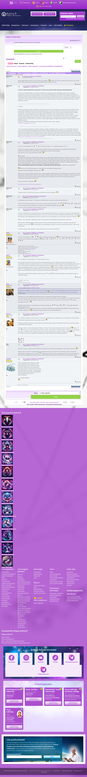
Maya (37, 2)
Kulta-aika (45, 6)
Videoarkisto (71, 583)
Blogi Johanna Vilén (24, 583)
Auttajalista (5, 602)
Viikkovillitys (5, 572)
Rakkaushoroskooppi (8, 587)
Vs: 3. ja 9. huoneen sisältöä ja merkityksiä (34, 196)
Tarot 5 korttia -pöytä (56, 581)
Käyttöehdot (57, 770)
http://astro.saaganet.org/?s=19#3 (27, 123)
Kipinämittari (6, 589)
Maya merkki (6, 598)
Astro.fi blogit (58, 25)
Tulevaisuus (25, 25)
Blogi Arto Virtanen (24, 610)
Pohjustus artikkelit (73, 579)
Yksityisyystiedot (78, 770)
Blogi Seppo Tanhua (24, 582)
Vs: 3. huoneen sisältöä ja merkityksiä (33, 86)
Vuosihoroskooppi (55, 595)
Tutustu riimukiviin (39, 593)
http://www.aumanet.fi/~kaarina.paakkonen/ (30, 184)
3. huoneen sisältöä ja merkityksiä (50, 66)
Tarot (46, 2)
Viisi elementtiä (54, 599)
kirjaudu (30, 42)
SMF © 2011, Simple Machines (51, 402)
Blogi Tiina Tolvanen (24, 612)
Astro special (22, 66)
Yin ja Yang (53, 597)
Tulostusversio (76, 71)
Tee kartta (21, 625)
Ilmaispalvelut (15, 25)
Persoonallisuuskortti (56, 577)
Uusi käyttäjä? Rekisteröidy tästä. (75, 18)
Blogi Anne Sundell (24, 600)
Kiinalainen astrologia (69, 2)
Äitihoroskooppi (7, 585)
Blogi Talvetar (22, 606)
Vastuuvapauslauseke (67, 770)
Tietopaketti (21, 619)
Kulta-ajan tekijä (72, 574)
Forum (20, 617)
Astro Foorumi (13, 37)
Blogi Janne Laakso (24, 597)
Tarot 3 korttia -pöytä (56, 583)
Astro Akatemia (38, 603)
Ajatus (8, 255)
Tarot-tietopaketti (55, 574)
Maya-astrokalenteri (8, 639)
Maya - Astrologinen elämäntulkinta (13, 641)
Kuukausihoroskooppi (8, 574)
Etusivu (15, 2)
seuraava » (77, 69)
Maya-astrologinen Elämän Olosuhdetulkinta (16, 643)
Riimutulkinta (38, 589)
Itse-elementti (54, 601)
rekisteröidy (37, 42)
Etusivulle (5, 606)
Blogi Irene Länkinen (24, 608)
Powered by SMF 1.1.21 (36, 402)
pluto (7, 284)
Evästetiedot (44, 772)
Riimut (55, 2)
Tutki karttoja (6, 25)
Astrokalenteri (37, 14)
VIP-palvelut (68, 25)
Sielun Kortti (53, 576)
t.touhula (8, 358)
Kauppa (69, 585)
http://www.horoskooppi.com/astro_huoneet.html (31, 136)
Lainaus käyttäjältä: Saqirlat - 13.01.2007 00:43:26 (28, 287)
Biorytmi (20, 574)
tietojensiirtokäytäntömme (24, 750)
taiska (8, 232)
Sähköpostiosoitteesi (14, 754)
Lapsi (50, 25)
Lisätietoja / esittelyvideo (14, 701)
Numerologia (26, 2)
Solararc (8, 313)
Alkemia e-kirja (6, 604)
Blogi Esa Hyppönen (24, 599)
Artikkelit (4, 600)
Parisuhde (44, 25)
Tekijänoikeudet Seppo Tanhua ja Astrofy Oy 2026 (15, 770)
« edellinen (72, 69)
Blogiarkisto (70, 581)
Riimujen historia (39, 591)
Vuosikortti (53, 579)
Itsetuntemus (35, 25)
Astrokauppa (49, 14)
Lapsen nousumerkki (8, 583)
